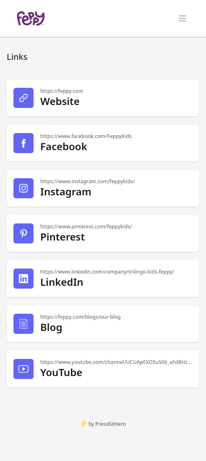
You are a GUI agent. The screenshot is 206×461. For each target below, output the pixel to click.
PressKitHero (110, 424)
